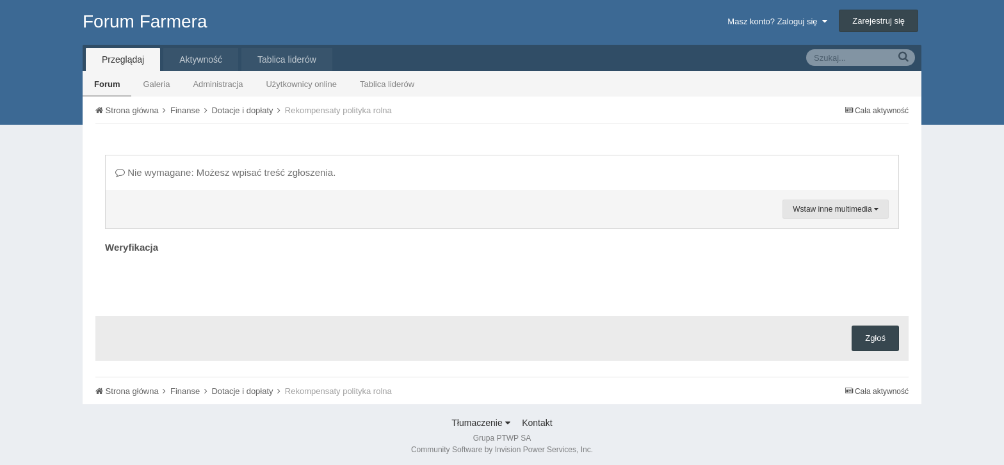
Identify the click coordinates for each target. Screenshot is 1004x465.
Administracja (218, 84)
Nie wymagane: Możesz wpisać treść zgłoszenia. (225, 172)
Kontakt (537, 423)
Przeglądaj (123, 59)
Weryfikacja (131, 247)
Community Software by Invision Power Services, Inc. (502, 449)
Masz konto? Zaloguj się (777, 21)
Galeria (156, 84)
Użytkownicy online (301, 84)
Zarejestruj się (878, 21)
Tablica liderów (387, 84)
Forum (107, 84)
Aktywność (200, 59)
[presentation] (202, 281)
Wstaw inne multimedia (835, 209)
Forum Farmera (145, 21)
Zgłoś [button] (875, 338)
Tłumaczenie (480, 423)
